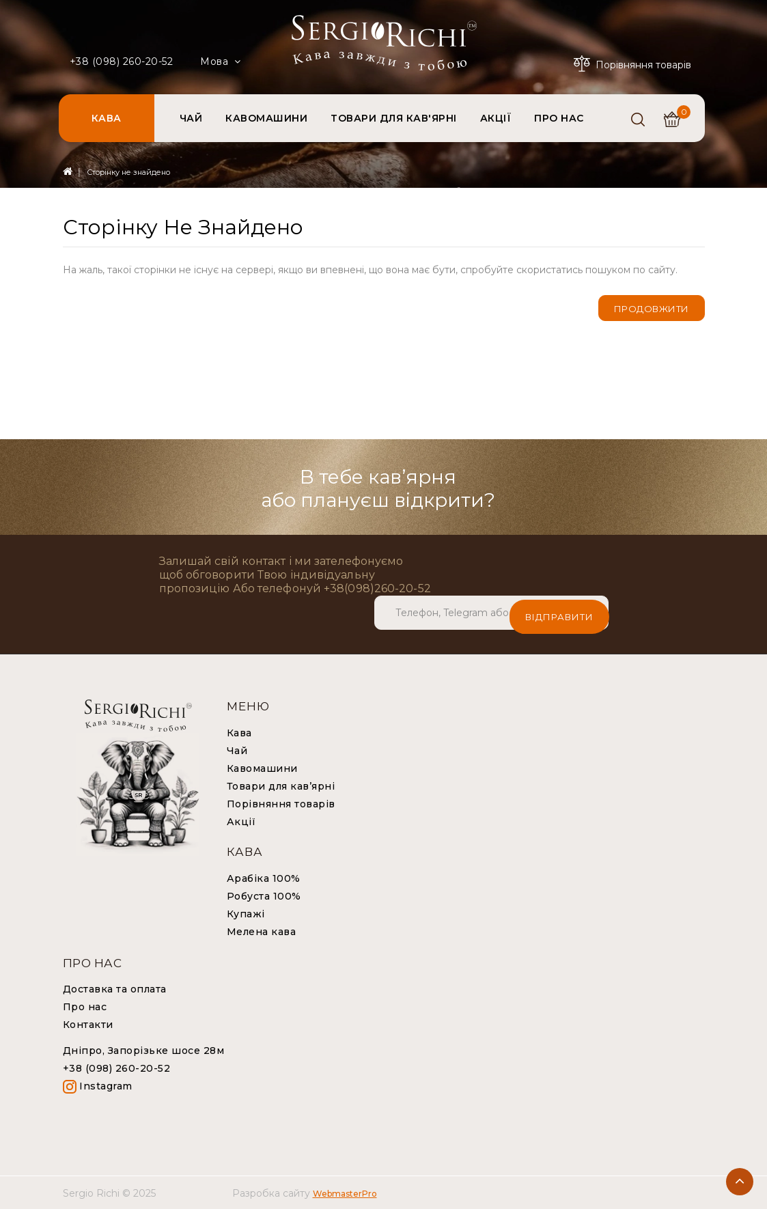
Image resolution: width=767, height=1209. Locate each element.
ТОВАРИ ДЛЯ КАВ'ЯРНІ (394, 118)
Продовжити (651, 308)
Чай (237, 750)
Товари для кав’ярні (281, 785)
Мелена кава (261, 931)
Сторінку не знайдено (128, 172)
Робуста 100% (264, 895)
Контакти (88, 1024)
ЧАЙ (191, 118)
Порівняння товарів (281, 803)
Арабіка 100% (264, 878)
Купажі (246, 913)
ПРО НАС (559, 118)
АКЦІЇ (496, 118)
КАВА (107, 118)
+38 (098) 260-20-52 (121, 61)
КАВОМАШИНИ (266, 118)
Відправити (559, 612)
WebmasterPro (345, 1193)
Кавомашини (262, 768)
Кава (239, 732)
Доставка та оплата (115, 988)
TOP (739, 1181)
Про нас (85, 1006)
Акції (241, 821)
